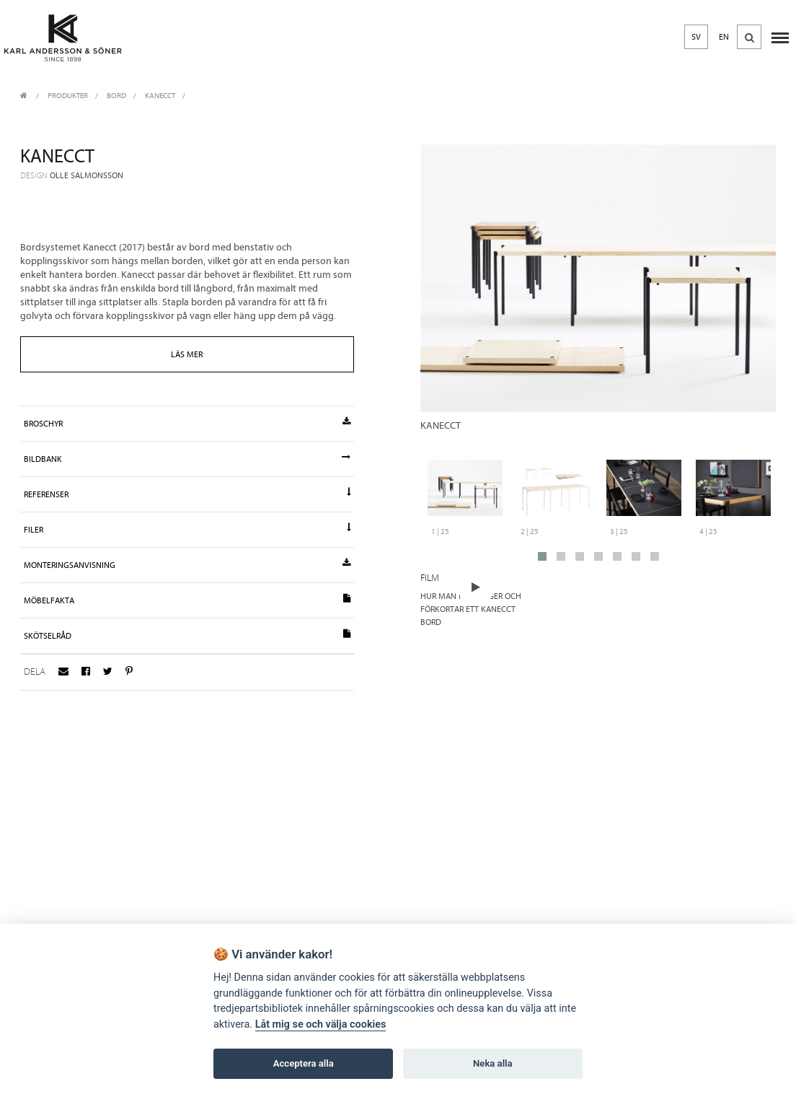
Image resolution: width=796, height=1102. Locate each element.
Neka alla (492, 1063)
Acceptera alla (303, 1063)
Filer (187, 529)
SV (696, 37)
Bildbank (187, 458)
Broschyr (187, 423)
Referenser (187, 493)
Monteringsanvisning (187, 564)
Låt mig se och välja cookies (320, 1024)
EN (724, 37)
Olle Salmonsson (86, 175)
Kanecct (160, 95)
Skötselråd (187, 635)
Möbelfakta (187, 599)
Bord (116, 95)
